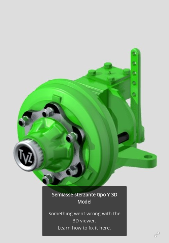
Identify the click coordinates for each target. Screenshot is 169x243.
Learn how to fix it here (84, 227)
